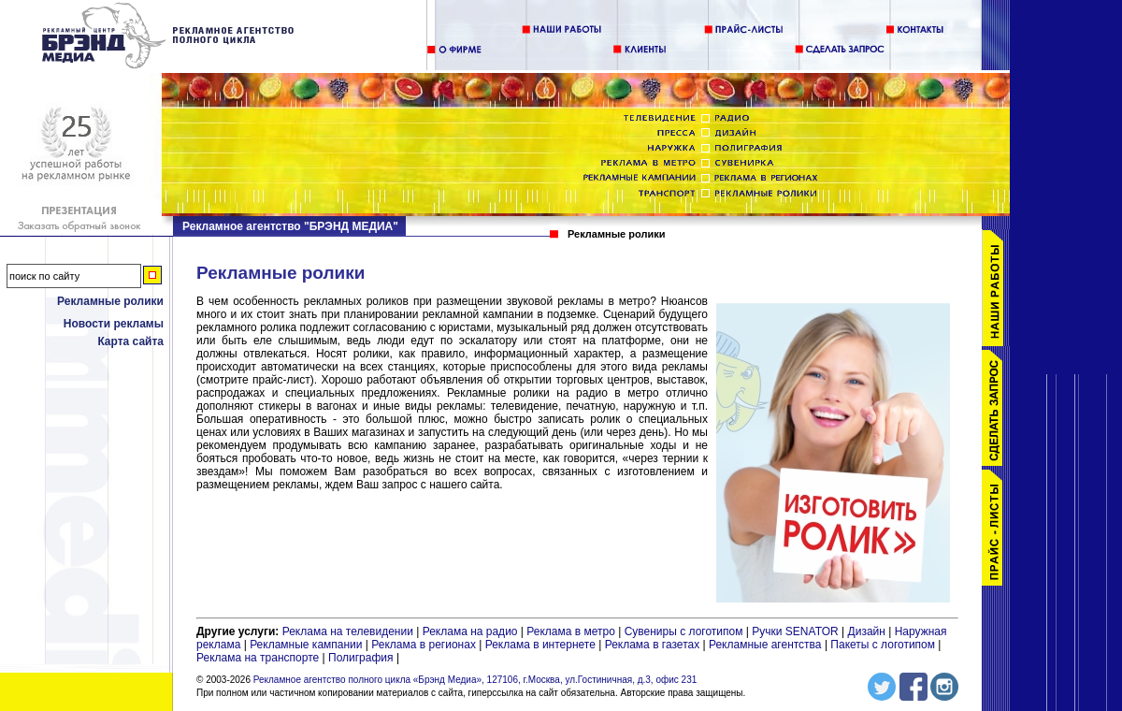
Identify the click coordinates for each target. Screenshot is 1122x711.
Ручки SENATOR (795, 631)
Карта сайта (130, 341)
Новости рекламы (114, 323)
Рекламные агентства (767, 644)
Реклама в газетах (654, 644)
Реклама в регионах (423, 644)
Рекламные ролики (110, 301)
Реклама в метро (570, 631)
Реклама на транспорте (257, 657)
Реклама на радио (470, 631)
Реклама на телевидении (347, 631)
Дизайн (866, 631)
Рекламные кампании (306, 644)
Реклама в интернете (540, 644)
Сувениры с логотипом (684, 631)
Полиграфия (361, 657)
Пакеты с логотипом (882, 644)
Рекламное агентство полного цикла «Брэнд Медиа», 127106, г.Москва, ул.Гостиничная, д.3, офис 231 (475, 680)
